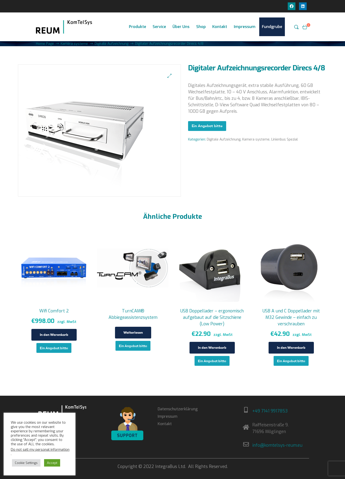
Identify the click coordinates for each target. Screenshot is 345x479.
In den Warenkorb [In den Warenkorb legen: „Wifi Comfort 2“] (54, 334)
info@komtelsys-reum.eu (277, 445)
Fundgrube (272, 26)
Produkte (137, 26)
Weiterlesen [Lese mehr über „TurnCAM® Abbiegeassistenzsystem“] (133, 332)
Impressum (244, 26)
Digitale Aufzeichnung (111, 43)
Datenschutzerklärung (178, 408)
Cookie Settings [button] (26, 463)
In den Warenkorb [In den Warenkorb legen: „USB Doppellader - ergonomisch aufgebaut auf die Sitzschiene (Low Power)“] (212, 347)
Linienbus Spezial (284, 139)
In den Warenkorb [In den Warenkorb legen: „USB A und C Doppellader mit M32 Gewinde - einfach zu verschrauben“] (291, 347)
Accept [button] (52, 463)
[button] (169, 75)
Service (159, 26)
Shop (201, 26)
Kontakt (219, 26)
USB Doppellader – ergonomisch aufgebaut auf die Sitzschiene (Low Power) (212, 317)
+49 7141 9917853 (270, 411)
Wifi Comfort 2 (54, 311)
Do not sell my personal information (40, 449)
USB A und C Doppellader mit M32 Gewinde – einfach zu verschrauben (291, 317)
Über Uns (181, 26)
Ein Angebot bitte (207, 126)
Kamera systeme (74, 43)
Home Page (45, 43)
